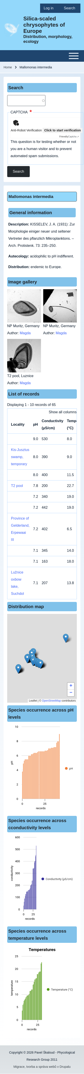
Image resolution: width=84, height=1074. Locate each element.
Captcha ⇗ (69, 136)
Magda (25, 333)
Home (8, 67)
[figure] (42, 768)
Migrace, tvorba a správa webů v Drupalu (42, 1066)
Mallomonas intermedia (31, 196)
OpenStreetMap (51, 700)
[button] (66, 638)
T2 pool (17, 486)
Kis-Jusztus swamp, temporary (20, 457)
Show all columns (63, 412)
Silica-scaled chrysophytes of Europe (44, 25)
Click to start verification (62, 130)
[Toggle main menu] (42, 56)
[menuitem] (50, 8)
